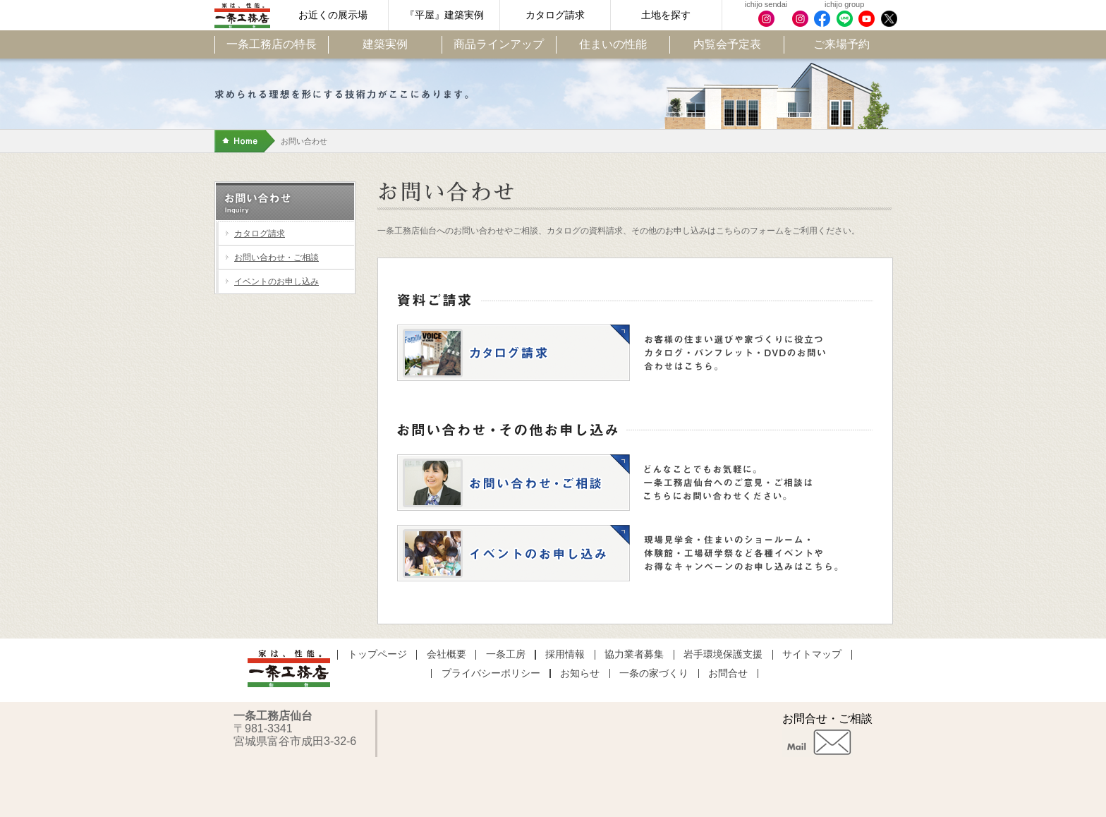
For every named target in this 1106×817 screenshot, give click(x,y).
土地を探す (666, 15)
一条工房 (505, 655)
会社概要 (446, 655)
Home (244, 141)
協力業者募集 (634, 655)
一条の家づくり (653, 674)
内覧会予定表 (727, 44)
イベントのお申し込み (276, 281)
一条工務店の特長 (271, 44)
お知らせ (580, 674)
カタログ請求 (555, 15)
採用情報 (565, 655)
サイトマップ (811, 655)
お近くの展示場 (332, 15)
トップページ (377, 655)
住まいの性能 (613, 44)
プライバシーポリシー (491, 674)
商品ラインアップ (499, 44)
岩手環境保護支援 (722, 655)
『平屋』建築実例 (444, 15)
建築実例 (385, 44)
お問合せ (728, 674)
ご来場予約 (841, 44)
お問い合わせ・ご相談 (276, 257)
